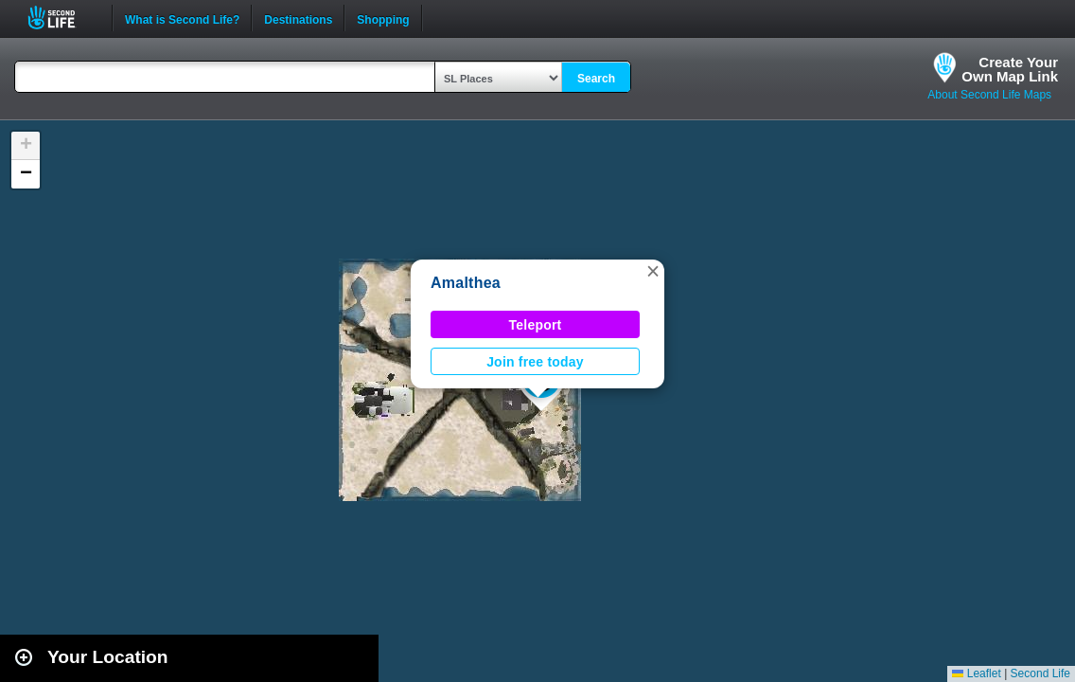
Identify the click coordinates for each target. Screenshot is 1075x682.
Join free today (535, 361)
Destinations (298, 18)
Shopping (383, 18)
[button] (653, 271)
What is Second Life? (182, 18)
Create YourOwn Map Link (1009, 69)
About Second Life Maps (989, 94)
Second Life (61, 17)
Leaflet (976, 673)
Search (596, 78)
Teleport (535, 324)
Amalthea (466, 283)
